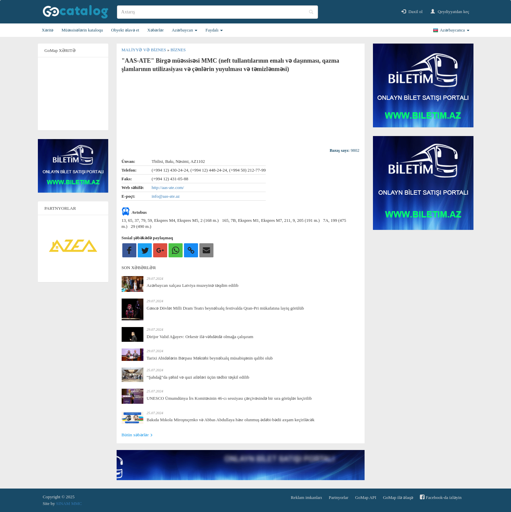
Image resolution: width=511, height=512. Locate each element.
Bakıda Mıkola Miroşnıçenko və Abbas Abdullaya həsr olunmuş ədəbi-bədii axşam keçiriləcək (231, 419)
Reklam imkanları (306, 497)
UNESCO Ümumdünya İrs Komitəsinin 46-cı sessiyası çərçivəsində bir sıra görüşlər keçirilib (229, 398)
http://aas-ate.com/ (168, 187)
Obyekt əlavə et (125, 30)
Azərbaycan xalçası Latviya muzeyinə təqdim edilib (193, 285)
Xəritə (48, 30)
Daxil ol (412, 11)
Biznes (178, 49)
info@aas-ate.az (166, 196)
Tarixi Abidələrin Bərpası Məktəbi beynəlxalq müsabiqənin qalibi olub (210, 358)
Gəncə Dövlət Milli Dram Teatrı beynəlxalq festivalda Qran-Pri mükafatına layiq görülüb (225, 308)
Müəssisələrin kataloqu (82, 30)
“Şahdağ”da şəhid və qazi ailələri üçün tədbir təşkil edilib (198, 377)
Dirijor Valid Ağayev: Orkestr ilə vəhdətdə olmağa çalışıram (200, 336)
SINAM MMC (69, 503)
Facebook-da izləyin (440, 497)
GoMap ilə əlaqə (398, 497)
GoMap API (365, 497)
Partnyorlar (338, 497)
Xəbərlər (155, 30)
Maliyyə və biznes (144, 49)
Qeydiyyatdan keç (450, 11)
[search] (217, 12)
